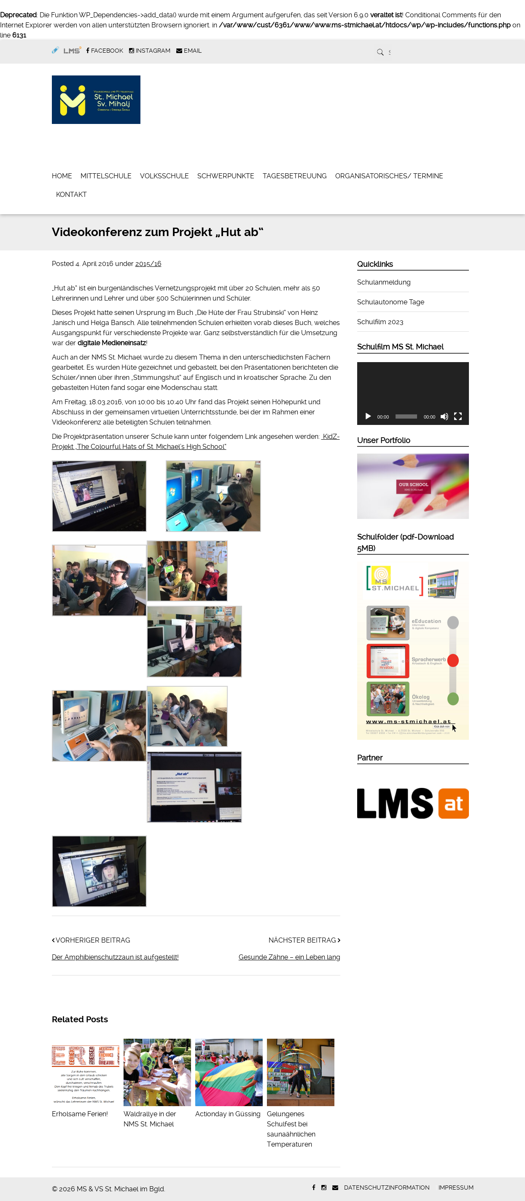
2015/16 (148, 264)
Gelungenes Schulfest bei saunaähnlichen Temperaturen (300, 1124)
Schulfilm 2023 (380, 322)
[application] (413, 393)
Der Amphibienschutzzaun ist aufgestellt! (115, 957)
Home (62, 176)
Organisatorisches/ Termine (389, 176)
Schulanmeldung (384, 282)
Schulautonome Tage (390, 302)
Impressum (456, 1187)
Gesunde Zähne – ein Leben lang (289, 957)
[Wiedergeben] (368, 416)
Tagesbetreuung (295, 176)
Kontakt (71, 195)
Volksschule (164, 176)
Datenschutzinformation (387, 1187)
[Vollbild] (458, 416)
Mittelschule (106, 176)
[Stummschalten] (444, 416)
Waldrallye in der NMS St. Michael (157, 1114)
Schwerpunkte (225, 176)
